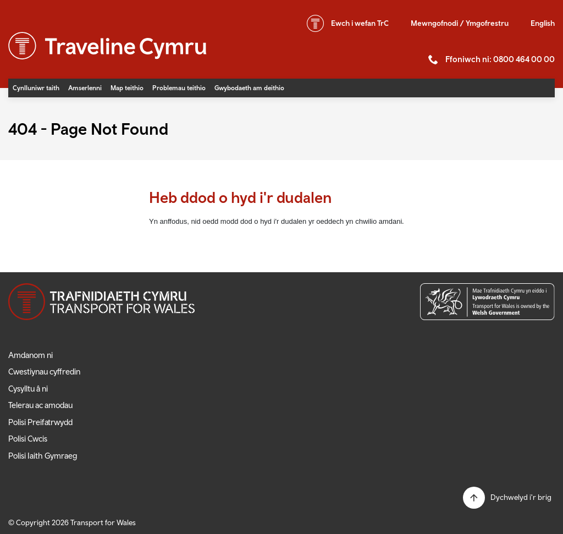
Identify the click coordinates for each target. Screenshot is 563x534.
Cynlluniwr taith (36, 88)
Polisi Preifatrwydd (40, 422)
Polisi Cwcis (27, 438)
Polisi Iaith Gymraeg (43, 455)
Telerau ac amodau (40, 405)
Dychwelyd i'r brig (520, 497)
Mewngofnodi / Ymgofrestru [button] (460, 23)
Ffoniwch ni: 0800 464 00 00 (500, 59)
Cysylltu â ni (28, 388)
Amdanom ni (30, 355)
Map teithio (127, 88)
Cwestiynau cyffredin (44, 371)
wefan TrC (360, 23)
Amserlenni (85, 88)
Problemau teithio (179, 88)
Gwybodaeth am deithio (249, 88)
